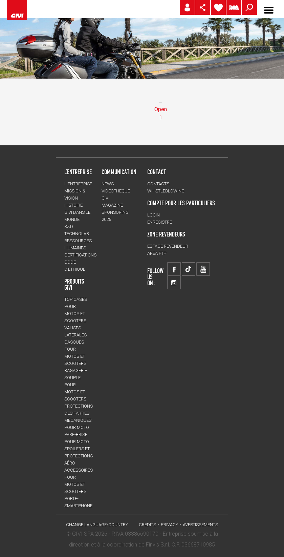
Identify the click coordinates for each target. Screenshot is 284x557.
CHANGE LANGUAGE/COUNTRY (97, 524)
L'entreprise (78, 183)
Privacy (169, 524)
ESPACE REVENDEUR (167, 246)
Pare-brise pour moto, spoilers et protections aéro (78, 449)
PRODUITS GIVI (74, 284)
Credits (147, 524)
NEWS (108, 183)
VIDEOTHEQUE (116, 190)
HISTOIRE (73, 205)
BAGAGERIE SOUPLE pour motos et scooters (75, 384)
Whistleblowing (165, 190)
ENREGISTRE (159, 222)
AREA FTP (156, 253)
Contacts (158, 183)
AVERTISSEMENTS (200, 524)
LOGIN (153, 215)
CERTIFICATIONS (80, 254)
